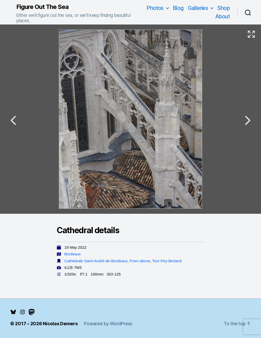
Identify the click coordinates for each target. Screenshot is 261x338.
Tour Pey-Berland (167, 261)
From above (140, 261)
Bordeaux (72, 254)
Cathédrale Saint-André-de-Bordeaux (96, 261)
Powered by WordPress (108, 323)
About (222, 16)
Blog (178, 8)
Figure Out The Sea (42, 7)
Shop (223, 8)
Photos (155, 8)
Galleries (198, 8)
